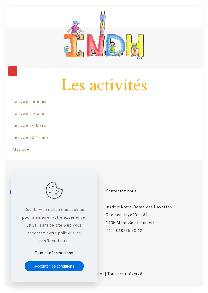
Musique (21, 149)
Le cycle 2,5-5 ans (30, 101)
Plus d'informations (54, 253)
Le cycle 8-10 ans (30, 125)
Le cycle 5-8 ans (28, 113)
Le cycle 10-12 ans (31, 137)
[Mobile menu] (12, 71)
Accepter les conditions (54, 266)
